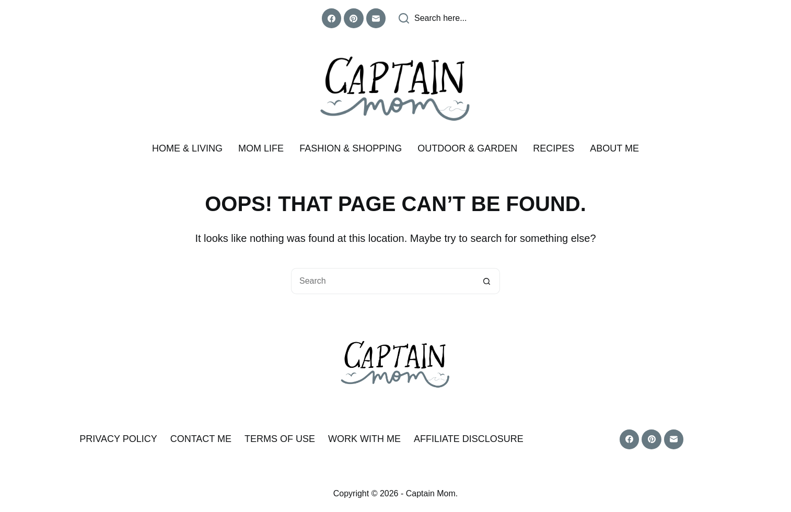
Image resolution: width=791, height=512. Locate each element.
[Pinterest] (354, 18)
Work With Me (364, 439)
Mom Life (261, 148)
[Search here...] (433, 18)
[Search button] (487, 281)
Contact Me (200, 439)
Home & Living (187, 148)
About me (614, 148)
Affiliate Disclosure (469, 439)
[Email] (376, 18)
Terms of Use (280, 439)
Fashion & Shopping (350, 148)
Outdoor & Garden (467, 148)
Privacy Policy (118, 439)
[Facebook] (332, 18)
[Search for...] (382, 281)
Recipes (553, 148)
